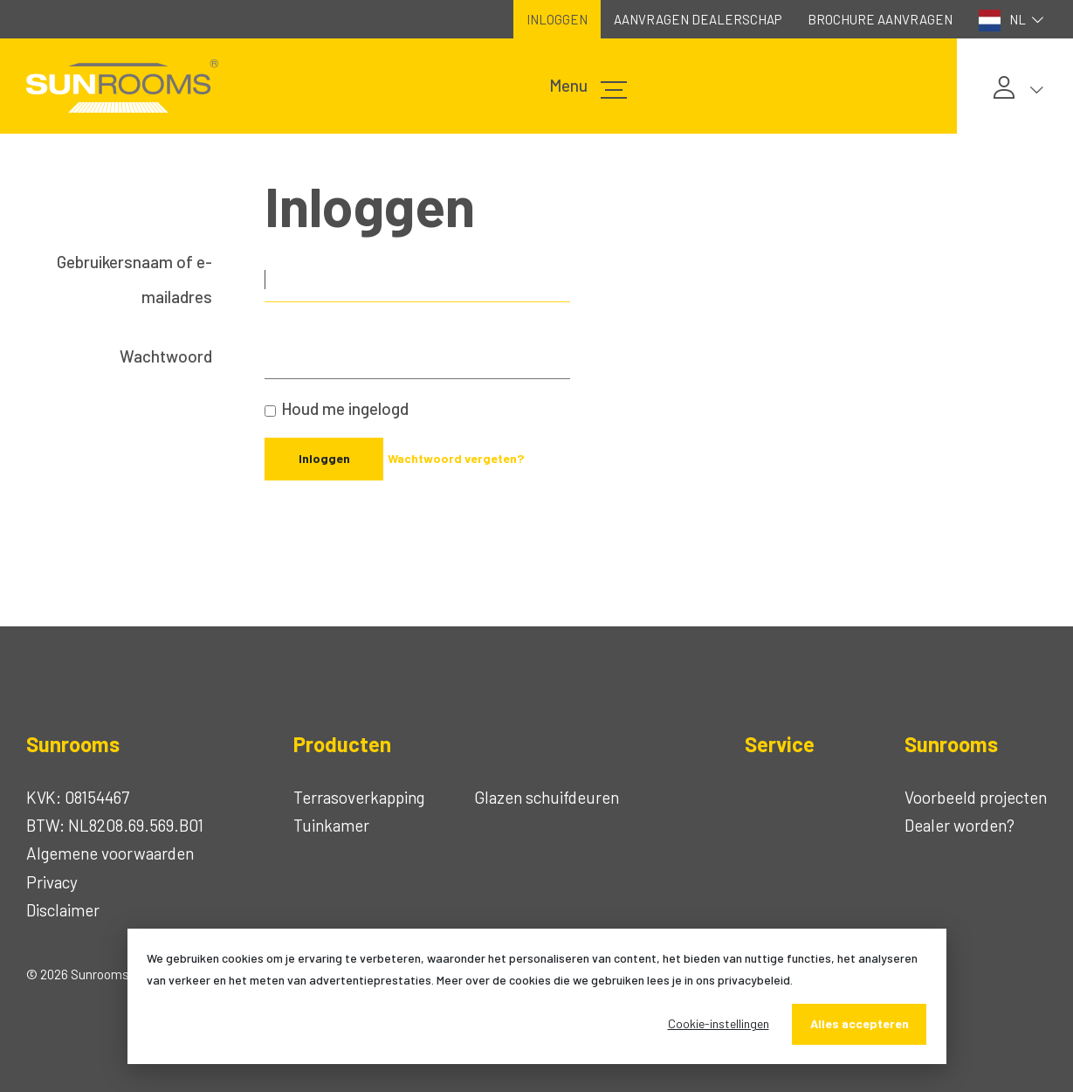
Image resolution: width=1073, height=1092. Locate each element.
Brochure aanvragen (880, 19)
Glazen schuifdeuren (546, 797)
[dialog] (536, 996)
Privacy (52, 882)
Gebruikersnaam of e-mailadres (134, 279)
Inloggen (557, 19)
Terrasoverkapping (358, 797)
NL (1013, 20)
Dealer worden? (959, 825)
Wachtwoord (166, 356)
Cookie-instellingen (718, 1023)
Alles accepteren (859, 1023)
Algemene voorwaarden (110, 853)
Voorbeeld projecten (975, 797)
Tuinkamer (331, 825)
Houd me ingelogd (345, 408)
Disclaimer (63, 910)
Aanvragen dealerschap (697, 19)
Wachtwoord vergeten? (456, 458)
